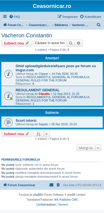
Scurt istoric (26, 120)
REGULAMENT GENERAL (38, 90)
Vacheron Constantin (26, 35)
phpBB (37, 194)
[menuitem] (14, 16)
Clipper (43, 73)
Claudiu (44, 93)
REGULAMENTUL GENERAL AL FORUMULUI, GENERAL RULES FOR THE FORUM (53, 78)
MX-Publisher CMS (66, 199)
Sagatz (43, 124)
